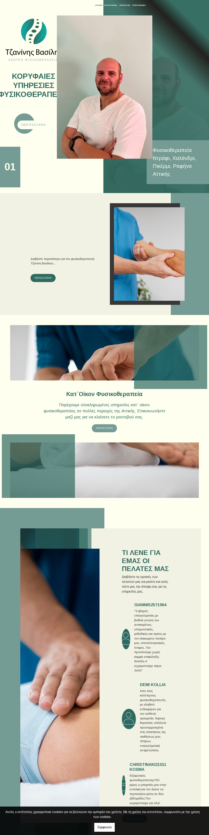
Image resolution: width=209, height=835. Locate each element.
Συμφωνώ (104, 827)
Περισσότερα (34, 124)
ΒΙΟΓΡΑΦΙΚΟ (110, 5)
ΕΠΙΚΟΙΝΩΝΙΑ (139, 5)
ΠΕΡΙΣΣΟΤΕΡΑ (43, 278)
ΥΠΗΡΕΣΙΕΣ (125, 5)
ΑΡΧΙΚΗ (99, 5)
